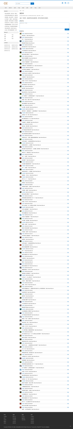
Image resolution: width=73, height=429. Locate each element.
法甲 (31, 7)
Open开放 (23, 419)
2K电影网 (23, 48)
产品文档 (14, 419)
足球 (39, 7)
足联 (15, 7)
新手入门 (14, 416)
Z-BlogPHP (39, 427)
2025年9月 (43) (7, 45)
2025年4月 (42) (7, 48)
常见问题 (14, 418)
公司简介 (32, 416)
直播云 (5, 421)
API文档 (14, 421)
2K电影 (23, 33)
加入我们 (32, 418)
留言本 (10, 7)
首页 (6, 7)
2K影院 (23, 44)
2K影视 (23, 37)
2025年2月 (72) (7, 50)
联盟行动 (23, 418)
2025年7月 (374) (15, 45)
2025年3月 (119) (15, 48)
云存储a (5, 416)
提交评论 (67, 29)
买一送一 (23, 416)
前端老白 (47, 427)
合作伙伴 (32, 421)
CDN (4, 418)
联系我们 (32, 419)
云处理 (5, 419)
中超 (19, 7)
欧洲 (23, 7)
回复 (68, 33)
